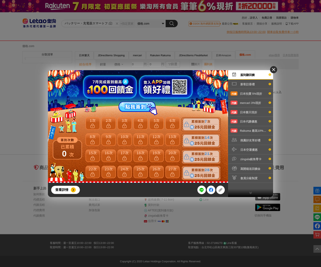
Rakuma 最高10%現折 (251, 130)
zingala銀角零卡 (251, 159)
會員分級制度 (251, 178)
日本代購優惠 (251, 121)
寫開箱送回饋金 (251, 168)
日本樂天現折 (251, 112)
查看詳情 (61, 190)
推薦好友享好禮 (251, 140)
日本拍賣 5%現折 (251, 93)
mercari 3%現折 (251, 103)
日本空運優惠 (251, 149)
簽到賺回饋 (251, 74)
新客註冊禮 (251, 84)
